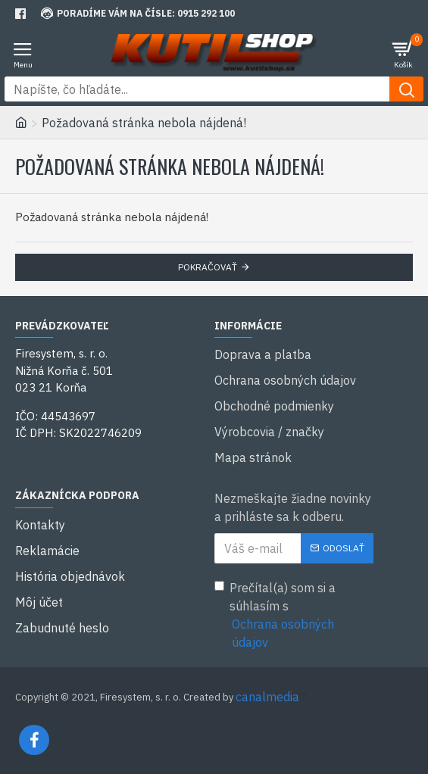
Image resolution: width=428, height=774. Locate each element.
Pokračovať (207, 267)
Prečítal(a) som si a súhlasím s (293, 615)
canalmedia (267, 696)
